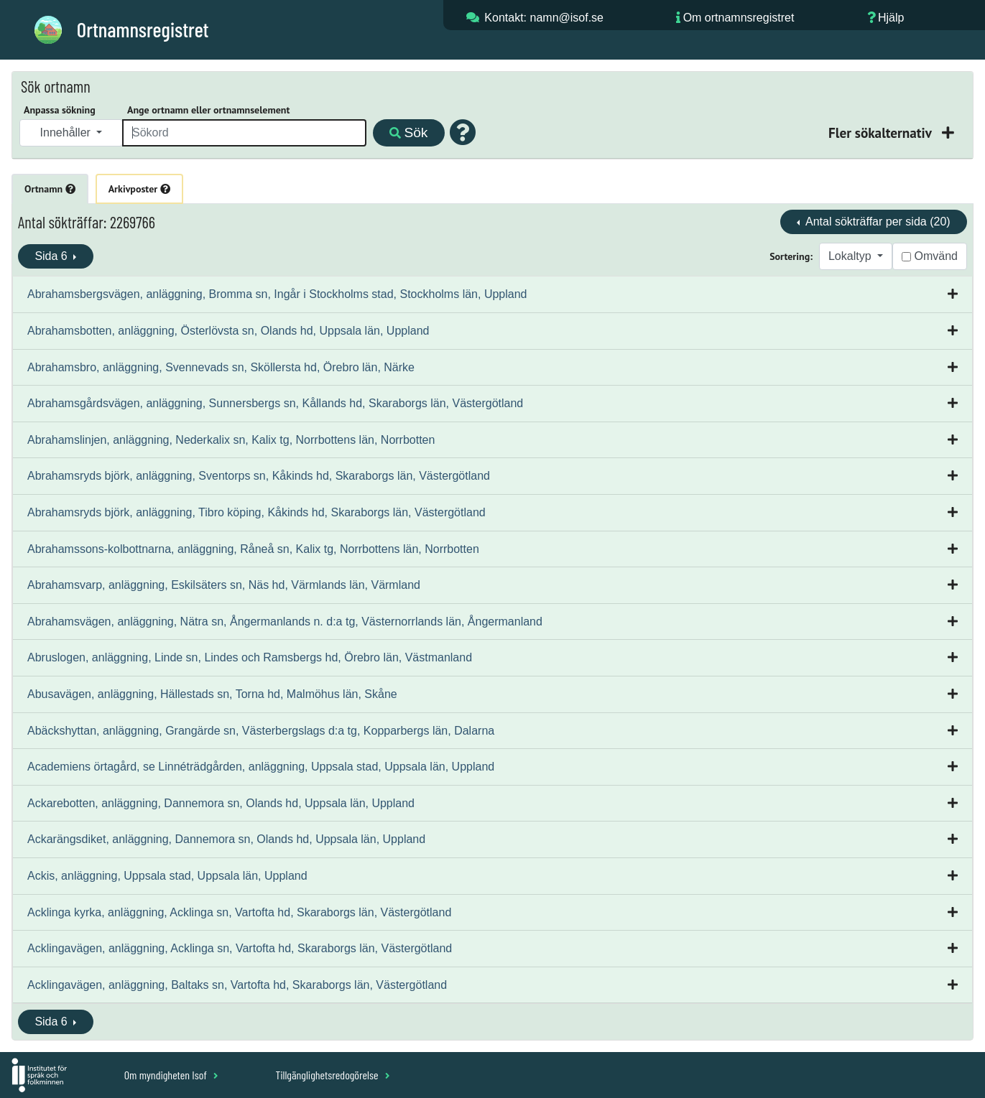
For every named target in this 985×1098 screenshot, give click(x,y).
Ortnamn (49, 188)
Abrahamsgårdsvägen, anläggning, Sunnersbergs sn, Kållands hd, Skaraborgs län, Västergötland (275, 403)
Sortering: (791, 256)
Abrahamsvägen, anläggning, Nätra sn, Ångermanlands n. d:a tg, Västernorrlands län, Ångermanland (284, 621)
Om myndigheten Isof (171, 1074)
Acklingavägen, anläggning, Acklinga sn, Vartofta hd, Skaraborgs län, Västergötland (239, 948)
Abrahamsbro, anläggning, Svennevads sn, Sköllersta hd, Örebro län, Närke (221, 367)
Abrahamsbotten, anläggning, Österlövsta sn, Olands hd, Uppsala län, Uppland (228, 331)
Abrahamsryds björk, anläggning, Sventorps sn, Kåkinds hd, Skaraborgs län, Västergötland (258, 476)
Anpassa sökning (60, 109)
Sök (408, 132)
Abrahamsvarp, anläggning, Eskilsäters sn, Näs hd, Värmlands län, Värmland (223, 585)
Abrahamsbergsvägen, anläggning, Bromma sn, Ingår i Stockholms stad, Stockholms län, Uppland (277, 294)
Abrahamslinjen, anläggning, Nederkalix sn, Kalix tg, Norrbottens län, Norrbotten (231, 440)
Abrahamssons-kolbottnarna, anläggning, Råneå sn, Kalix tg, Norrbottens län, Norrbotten (253, 549)
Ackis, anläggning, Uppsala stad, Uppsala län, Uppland (167, 876)
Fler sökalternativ (881, 132)
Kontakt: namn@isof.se (544, 17)
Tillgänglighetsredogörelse (332, 1074)
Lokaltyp (851, 256)
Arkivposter (139, 188)
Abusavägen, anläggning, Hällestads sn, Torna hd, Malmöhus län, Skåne (212, 694)
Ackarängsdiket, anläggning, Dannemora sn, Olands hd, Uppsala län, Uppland (226, 839)
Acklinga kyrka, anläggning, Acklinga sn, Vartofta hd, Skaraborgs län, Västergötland (239, 912)
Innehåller (67, 132)
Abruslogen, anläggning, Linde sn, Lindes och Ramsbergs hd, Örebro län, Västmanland (249, 657)
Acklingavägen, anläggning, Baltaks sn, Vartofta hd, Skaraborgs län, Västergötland (237, 985)
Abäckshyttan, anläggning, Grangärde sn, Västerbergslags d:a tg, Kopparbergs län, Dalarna (260, 731)
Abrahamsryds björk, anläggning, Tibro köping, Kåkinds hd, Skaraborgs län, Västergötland (256, 512)
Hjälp (891, 17)
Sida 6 (52, 256)
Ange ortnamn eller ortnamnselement (208, 109)
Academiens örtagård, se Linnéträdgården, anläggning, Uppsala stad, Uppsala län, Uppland (260, 766)
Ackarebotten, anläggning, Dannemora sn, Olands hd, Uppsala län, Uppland (221, 803)
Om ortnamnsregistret (739, 17)
